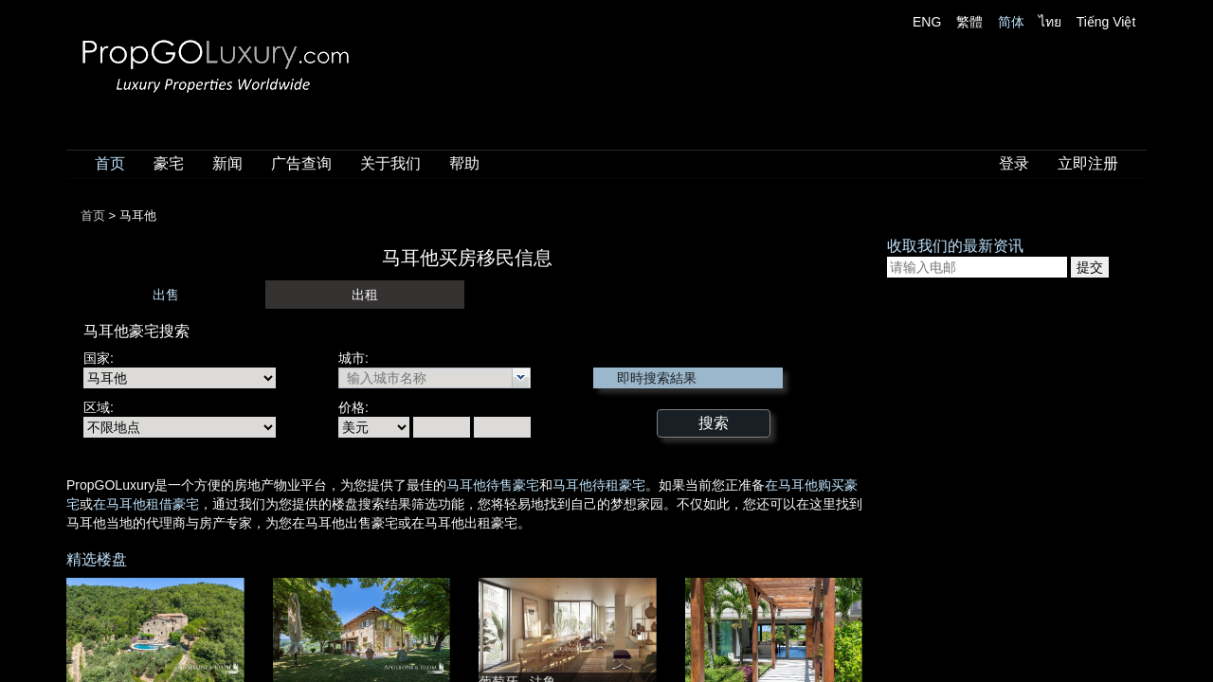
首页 (110, 163)
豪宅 (169, 163)
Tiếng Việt (1106, 21)
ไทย (1050, 21)
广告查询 (301, 163)
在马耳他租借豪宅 (146, 504)
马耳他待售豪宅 (492, 485)
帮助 (464, 163)
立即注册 (1088, 163)
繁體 (969, 21)
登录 (1014, 163)
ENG (927, 21)
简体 (1011, 21)
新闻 (227, 163)
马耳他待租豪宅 (598, 485)
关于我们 (390, 163)
